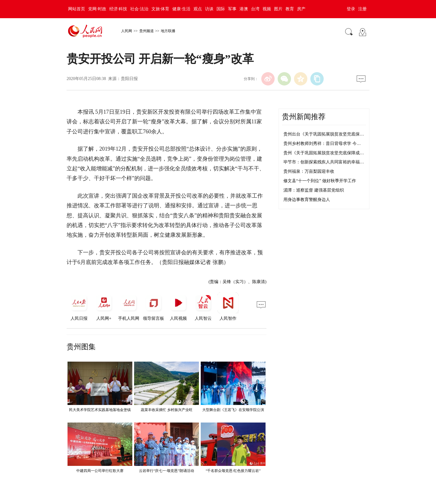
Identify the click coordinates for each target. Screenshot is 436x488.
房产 (301, 9)
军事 (232, 9)
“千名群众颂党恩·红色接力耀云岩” (233, 471)
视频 (267, 9)
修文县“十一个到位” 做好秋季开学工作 (319, 181)
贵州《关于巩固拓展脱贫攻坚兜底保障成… (323, 153)
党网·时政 (97, 9)
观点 (197, 9)
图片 (278, 9)
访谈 (209, 9)
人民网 (126, 31)
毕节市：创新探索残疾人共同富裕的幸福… (323, 162)
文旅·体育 (160, 9)
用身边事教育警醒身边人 (306, 199)
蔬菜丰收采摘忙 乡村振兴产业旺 (167, 410)
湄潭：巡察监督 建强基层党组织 (313, 190)
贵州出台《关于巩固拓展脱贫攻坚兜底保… (323, 134)
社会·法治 (139, 9)
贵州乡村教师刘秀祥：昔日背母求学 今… (322, 143)
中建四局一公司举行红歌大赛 (100, 471)
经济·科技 (118, 9)
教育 (290, 9)
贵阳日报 (129, 78)
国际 (220, 9)
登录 (351, 9)
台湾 (255, 9)
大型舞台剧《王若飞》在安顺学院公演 (233, 410)
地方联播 (168, 31)
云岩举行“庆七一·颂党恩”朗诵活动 (166, 471)
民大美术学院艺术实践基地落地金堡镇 (100, 410)
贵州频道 (146, 31)
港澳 (243, 9)
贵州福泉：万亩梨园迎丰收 (308, 171)
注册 (362, 9)
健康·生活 (181, 9)
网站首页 (76, 9)
